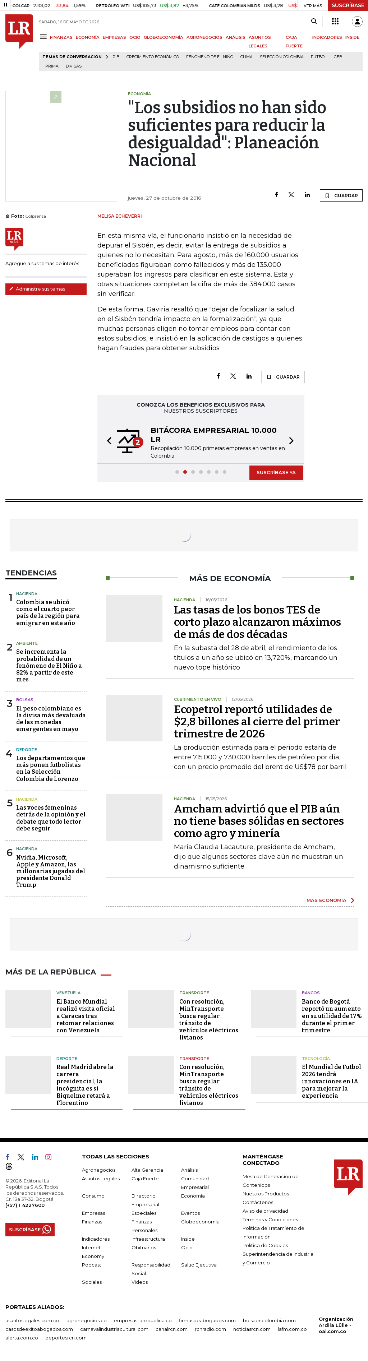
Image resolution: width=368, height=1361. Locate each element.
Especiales (144, 1213)
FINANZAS (61, 37)
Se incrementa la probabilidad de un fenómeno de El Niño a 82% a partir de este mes (49, 665)
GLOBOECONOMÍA (163, 37)
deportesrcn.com (66, 1338)
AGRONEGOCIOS (204, 37)
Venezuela (68, 992)
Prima (52, 66)
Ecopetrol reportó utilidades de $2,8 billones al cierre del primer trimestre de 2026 (257, 721)
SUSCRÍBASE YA (276, 472)
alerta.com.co (21, 1338)
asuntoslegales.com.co (32, 1320)
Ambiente (27, 643)
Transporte (194, 992)
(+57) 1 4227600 (25, 1205)
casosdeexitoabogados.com (39, 1329)
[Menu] (44, 37)
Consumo (93, 1196)
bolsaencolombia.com (269, 1320)
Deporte (26, 749)
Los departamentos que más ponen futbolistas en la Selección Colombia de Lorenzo (50, 768)
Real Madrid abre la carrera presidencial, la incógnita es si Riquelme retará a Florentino (85, 1085)
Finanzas (92, 1222)
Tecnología (316, 1058)
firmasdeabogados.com (207, 1320)
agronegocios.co (86, 1320)
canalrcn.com (172, 1329)
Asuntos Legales (101, 1178)
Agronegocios (98, 1170)
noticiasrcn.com (252, 1329)
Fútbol (319, 57)
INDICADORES (327, 37)
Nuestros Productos (266, 1193)
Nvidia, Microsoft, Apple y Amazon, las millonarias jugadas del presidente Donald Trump (50, 871)
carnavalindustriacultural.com (114, 1329)
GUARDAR (341, 195)
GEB (338, 57)
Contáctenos (258, 1202)
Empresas (93, 1213)
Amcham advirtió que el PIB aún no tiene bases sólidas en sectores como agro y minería (259, 821)
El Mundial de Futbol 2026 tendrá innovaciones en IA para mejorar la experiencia (331, 1081)
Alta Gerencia (147, 1170)
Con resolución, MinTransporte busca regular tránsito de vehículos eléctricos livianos (208, 1019)
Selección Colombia (282, 57)
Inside (188, 1239)
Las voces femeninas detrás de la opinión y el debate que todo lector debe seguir (51, 818)
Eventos (190, 1213)
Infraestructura (148, 1239)
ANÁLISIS (235, 37)
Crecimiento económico (152, 57)
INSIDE (352, 37)
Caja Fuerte (145, 1178)
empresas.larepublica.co (143, 1320)
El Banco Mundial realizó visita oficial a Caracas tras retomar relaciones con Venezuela (85, 1016)
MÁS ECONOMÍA (326, 900)
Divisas (74, 66)
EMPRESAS (114, 37)
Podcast (91, 1265)
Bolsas (24, 699)
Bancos (311, 992)
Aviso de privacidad (265, 1211)
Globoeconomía (200, 1222)
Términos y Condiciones (270, 1219)
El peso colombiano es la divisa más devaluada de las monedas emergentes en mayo (51, 719)
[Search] (314, 21)
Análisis (189, 1170)
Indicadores (96, 1239)
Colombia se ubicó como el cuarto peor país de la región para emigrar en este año (48, 612)
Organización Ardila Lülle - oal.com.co (336, 1325)
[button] (107, 441)
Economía (193, 1196)
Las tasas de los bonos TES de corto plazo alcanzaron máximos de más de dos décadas (257, 622)
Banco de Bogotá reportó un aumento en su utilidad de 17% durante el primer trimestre (332, 1016)
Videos (140, 1282)
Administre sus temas (37, 289)
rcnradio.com (210, 1329)
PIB (115, 57)
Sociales (92, 1282)
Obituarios (144, 1247)
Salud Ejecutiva (199, 1265)
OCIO (135, 37)
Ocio (187, 1247)
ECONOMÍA (88, 37)
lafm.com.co (292, 1329)
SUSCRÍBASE (348, 5)
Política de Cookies (265, 1245)
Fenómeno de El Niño (209, 57)
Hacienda (26, 593)
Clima (246, 57)
